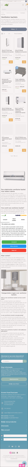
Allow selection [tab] (14, 246)
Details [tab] (23, 219)
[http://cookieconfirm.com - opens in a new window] (21, 215)
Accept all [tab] (13, 242)
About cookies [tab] (14, 219)
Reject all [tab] (14, 250)
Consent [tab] (5, 219)
